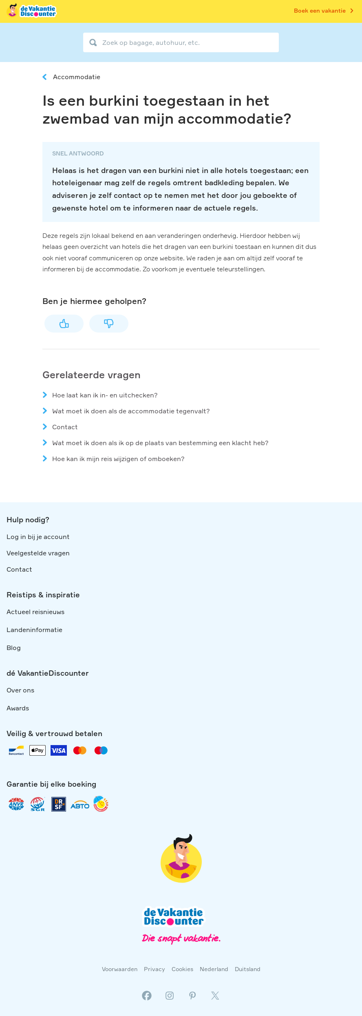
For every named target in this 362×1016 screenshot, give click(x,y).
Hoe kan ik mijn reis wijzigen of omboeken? (118, 459)
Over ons (20, 690)
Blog (14, 647)
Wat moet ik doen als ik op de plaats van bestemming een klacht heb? (160, 443)
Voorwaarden (119, 968)
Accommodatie (76, 77)
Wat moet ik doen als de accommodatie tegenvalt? (131, 411)
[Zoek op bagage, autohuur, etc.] (181, 42)
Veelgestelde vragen (38, 553)
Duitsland (247, 968)
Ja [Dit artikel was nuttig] (64, 324)
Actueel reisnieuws (35, 612)
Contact (65, 427)
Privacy (154, 968)
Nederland (214, 968)
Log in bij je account (38, 536)
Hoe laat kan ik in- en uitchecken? (105, 395)
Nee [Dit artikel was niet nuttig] (108, 324)
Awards (18, 708)
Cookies (182, 968)
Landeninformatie (34, 630)
